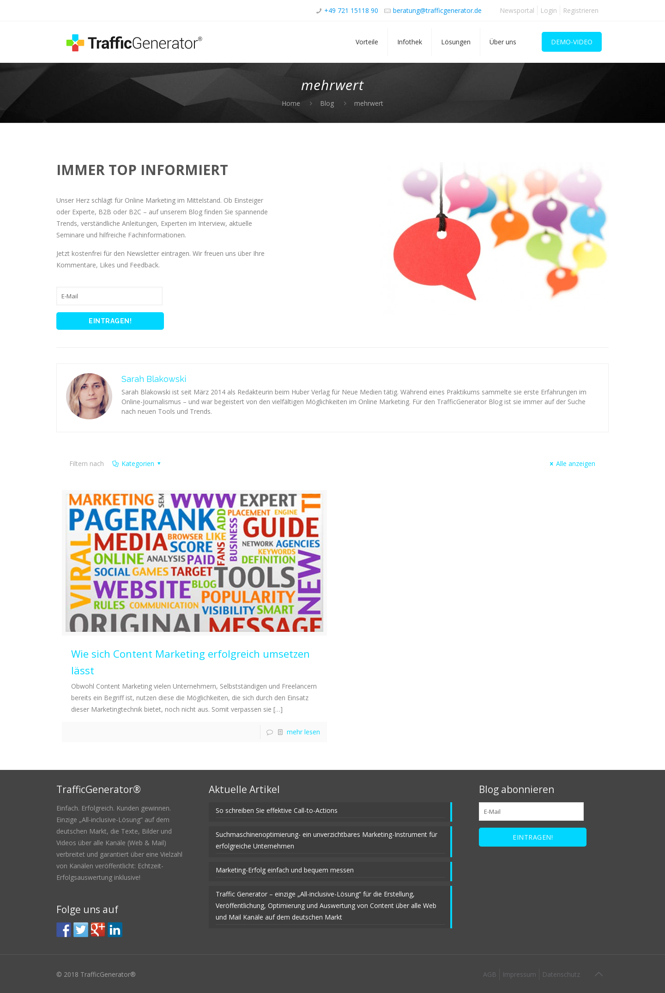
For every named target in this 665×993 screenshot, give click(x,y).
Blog (327, 103)
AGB (489, 974)
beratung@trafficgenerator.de (437, 10)
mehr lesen (303, 731)
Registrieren (580, 10)
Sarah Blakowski (153, 379)
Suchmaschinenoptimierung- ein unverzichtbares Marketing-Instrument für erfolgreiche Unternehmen (326, 840)
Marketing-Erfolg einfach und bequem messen (285, 870)
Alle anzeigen (571, 463)
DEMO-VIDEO (571, 41)
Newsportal (517, 10)
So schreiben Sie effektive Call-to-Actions (277, 810)
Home (291, 103)
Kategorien (137, 463)
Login (548, 10)
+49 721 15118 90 (351, 10)
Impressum (519, 974)
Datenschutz (561, 974)
